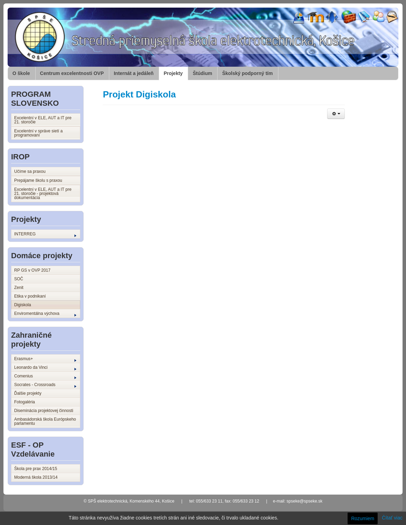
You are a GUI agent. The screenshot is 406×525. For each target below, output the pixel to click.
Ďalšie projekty (27, 393)
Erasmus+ (45, 359)
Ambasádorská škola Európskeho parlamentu (45, 421)
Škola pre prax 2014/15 (35, 468)
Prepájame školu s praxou (38, 180)
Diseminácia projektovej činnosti (43, 410)
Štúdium (202, 73)
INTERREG (45, 234)
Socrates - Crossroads (45, 385)
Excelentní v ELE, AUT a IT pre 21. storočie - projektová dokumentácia (43, 193)
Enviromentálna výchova (45, 314)
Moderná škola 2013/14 (35, 477)
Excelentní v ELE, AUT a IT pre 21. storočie (43, 119)
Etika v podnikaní (30, 296)
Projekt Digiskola (139, 94)
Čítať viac (392, 518)
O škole (21, 73)
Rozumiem (362, 518)
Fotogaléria (24, 402)
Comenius (45, 376)
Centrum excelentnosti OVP (72, 73)
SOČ (18, 278)
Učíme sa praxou (30, 171)
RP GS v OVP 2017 (32, 270)
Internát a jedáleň (134, 73)
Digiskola (22, 304)
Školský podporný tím (247, 73)
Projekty (173, 73)
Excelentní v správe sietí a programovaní (38, 133)
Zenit (19, 287)
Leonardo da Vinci (45, 368)
